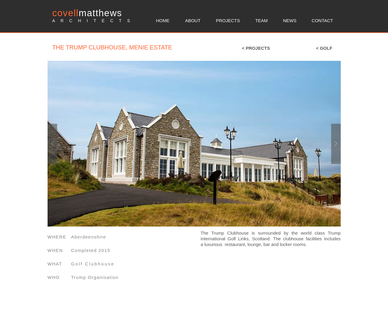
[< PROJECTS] (256, 48)
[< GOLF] (324, 48)
